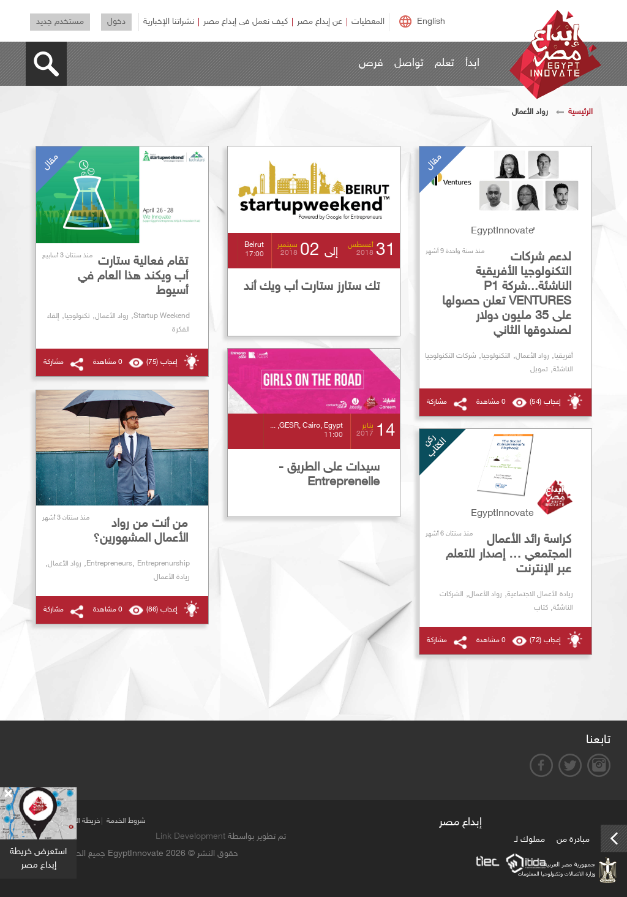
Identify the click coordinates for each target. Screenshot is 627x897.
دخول (116, 22)
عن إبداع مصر (319, 22)
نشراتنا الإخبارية (168, 22)
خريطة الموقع (80, 821)
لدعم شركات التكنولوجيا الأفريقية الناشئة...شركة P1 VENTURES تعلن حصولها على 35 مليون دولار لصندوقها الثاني (506, 294)
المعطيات (368, 22)
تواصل (409, 63)
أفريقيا (563, 356)
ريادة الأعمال (172, 577)
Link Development (190, 836)
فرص (371, 63)
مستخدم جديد (60, 22)
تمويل (539, 369)
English (431, 22)
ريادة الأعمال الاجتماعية (540, 594)
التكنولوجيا (496, 356)
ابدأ (472, 63)
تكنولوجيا (77, 316)
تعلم (444, 63)
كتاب (541, 608)
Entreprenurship (163, 563)
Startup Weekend (161, 316)
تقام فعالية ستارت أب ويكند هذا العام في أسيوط (133, 276)
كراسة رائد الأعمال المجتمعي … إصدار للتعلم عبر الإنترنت (508, 554)
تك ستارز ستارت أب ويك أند (312, 286)
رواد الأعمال (532, 356)
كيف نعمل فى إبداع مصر (245, 22)
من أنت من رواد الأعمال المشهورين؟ (140, 531)
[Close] (8, 794)
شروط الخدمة (126, 821)
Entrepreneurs (109, 563)
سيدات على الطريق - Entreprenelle (329, 475)
